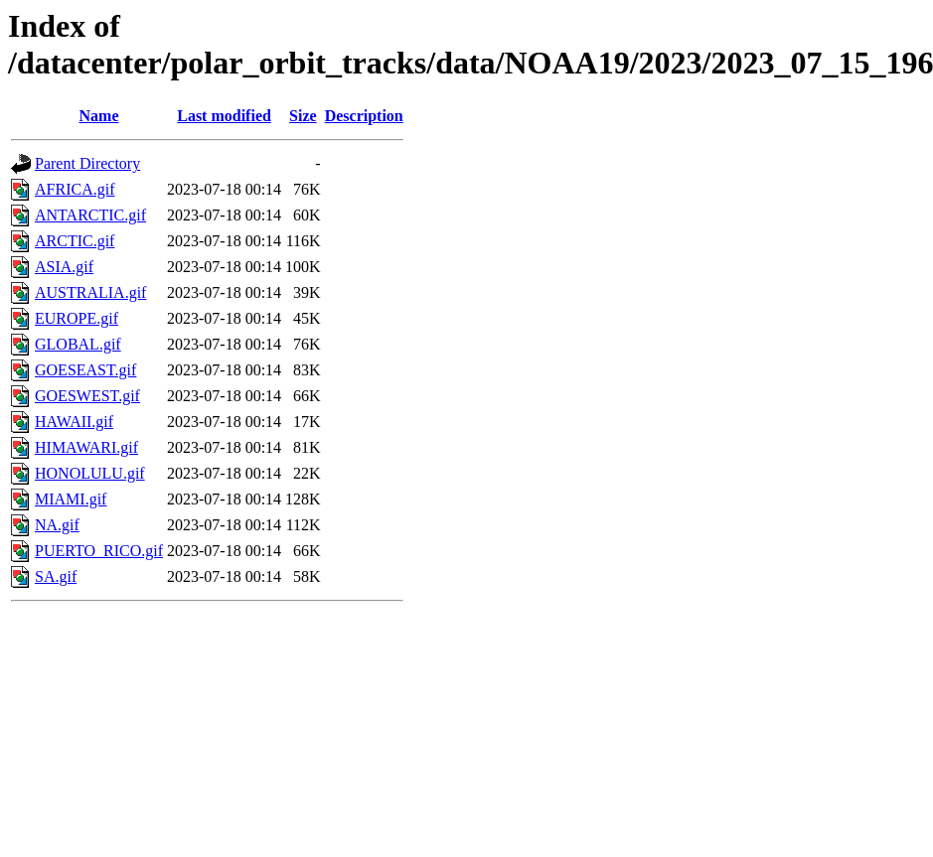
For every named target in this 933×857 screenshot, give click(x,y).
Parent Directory (87, 163)
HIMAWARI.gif (86, 447)
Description (364, 115)
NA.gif (57, 524)
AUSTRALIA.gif (90, 292)
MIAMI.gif (70, 499)
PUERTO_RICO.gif (99, 550)
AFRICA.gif (74, 189)
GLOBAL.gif (78, 344)
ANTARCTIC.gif (90, 215)
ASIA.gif (64, 266)
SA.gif (56, 576)
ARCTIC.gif (74, 240)
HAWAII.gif (74, 421)
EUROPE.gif (76, 318)
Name (99, 115)
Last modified (224, 115)
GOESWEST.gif (87, 395)
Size (303, 115)
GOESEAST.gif (85, 369)
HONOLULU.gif (90, 473)
